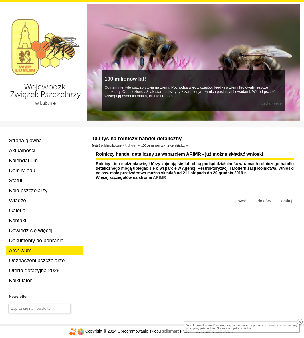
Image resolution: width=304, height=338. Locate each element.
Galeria (17, 210)
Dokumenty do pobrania (36, 240)
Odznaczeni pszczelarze (37, 260)
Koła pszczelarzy (28, 190)
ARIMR (159, 177)
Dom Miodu (22, 170)
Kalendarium (23, 160)
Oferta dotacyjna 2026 (34, 270)
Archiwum (20, 250)
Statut (15, 180)
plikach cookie (242, 328)
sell (170, 331)
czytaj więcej (272, 103)
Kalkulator (20, 280)
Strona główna (25, 140)
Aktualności (22, 150)
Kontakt (17, 220)
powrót (241, 201)
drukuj (286, 201)
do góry (264, 201)
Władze (17, 200)
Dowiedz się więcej (30, 230)
